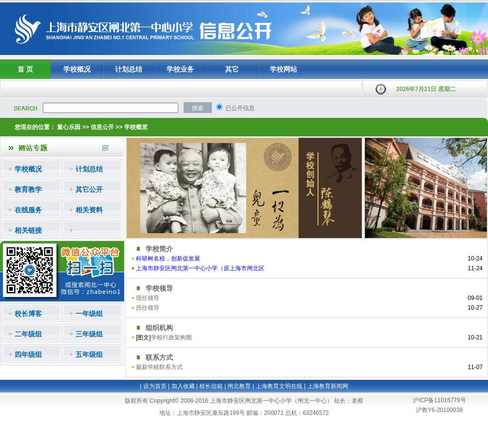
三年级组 (89, 334)
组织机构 (159, 328)
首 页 (25, 69)
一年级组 (89, 313)
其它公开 (89, 189)
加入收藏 (183, 386)
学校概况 (77, 69)
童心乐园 (68, 127)
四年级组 (28, 354)
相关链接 (28, 230)
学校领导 (159, 288)
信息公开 (102, 127)
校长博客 (28, 313)
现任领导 (147, 298)
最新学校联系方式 (159, 367)
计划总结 (128, 69)
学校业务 (180, 69)
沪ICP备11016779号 (439, 400)
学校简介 (159, 249)
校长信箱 (211, 386)
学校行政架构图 (171, 337)
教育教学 (28, 189)
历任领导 (147, 307)
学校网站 (283, 69)
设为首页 (155, 386)
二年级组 (28, 334)
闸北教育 (239, 386)
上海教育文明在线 (279, 386)
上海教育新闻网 (327, 386)
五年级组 (89, 354)
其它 (232, 69)
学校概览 (136, 127)
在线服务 (28, 210)
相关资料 (89, 210)
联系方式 (159, 357)
